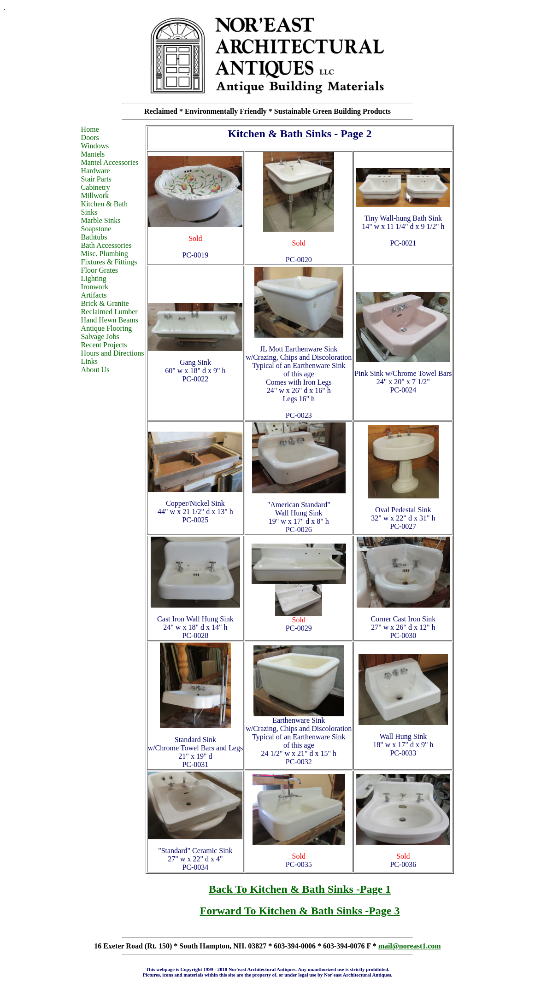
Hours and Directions (112, 353)
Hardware (95, 171)
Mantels (93, 154)
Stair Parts (96, 179)
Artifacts (94, 295)
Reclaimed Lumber (109, 312)
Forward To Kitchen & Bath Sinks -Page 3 (300, 911)
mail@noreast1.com (409, 946)
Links (89, 361)
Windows (95, 146)
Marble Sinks (101, 220)
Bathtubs (94, 237)
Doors (90, 137)
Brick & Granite (105, 303)
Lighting (93, 278)
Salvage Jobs (100, 336)
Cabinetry (95, 187)
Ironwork (95, 287)
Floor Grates (99, 270)
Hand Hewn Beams (109, 320)
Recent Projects (104, 345)
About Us (95, 370)
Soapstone (96, 229)
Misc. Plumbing (104, 253)
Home (90, 129)
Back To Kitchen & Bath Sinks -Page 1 (300, 889)
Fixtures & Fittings (109, 262)
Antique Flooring (106, 328)
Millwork (95, 195)
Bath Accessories (106, 245)
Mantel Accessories (110, 162)
